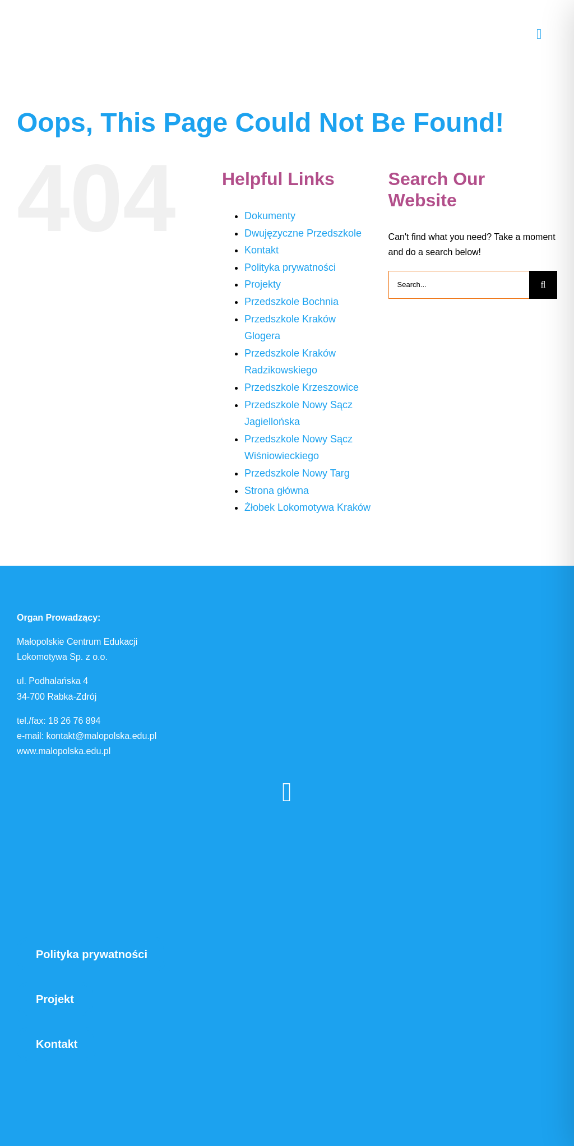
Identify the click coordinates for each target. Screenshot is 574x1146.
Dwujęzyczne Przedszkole (303, 233)
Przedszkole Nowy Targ (297, 473)
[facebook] (287, 792)
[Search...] (458, 285)
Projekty (262, 284)
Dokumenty (269, 215)
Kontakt (261, 250)
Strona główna (276, 490)
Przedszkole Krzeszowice (301, 387)
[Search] (543, 285)
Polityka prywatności (290, 267)
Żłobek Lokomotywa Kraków (307, 507)
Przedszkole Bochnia (291, 301)
